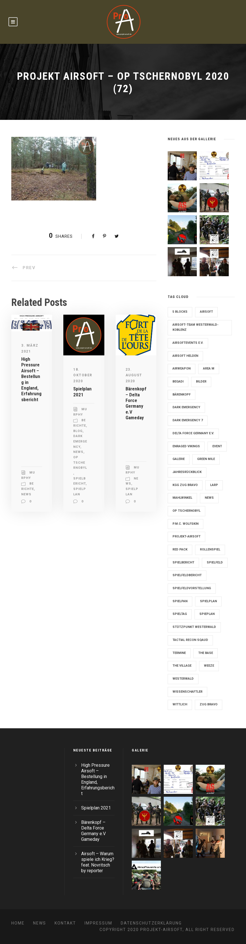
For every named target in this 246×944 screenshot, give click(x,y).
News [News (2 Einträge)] (209, 498)
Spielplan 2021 (82, 391)
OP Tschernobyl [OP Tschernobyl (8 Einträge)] (186, 511)
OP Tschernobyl (80, 462)
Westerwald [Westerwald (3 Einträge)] (183, 679)
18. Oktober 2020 (82, 375)
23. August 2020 (134, 375)
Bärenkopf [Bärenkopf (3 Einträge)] (181, 394)
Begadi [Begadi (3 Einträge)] (178, 381)
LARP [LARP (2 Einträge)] (214, 485)
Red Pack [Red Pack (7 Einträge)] (179, 549)
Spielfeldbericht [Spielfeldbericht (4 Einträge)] (187, 575)
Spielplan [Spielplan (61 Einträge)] (208, 601)
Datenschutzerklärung (151, 923)
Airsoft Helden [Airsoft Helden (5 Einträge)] (185, 356)
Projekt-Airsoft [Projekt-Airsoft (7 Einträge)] (186, 536)
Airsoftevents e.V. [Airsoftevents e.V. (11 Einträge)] (187, 343)
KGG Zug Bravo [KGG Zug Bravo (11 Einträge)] (185, 485)
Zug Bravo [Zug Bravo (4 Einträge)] (208, 704)
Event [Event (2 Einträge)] (217, 446)
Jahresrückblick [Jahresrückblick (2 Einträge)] (187, 472)
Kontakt (65, 923)
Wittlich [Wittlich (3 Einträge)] (179, 704)
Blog (78, 431)
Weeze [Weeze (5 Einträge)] (209, 666)
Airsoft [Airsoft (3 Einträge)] (206, 312)
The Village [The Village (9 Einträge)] (181, 666)
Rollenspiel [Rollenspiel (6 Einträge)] (210, 549)
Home (18, 923)
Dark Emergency (80, 441)
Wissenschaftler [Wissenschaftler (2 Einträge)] (187, 692)
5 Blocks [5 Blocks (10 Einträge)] (179, 312)
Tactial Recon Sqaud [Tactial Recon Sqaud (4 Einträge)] (190, 640)
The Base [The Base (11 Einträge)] (205, 653)
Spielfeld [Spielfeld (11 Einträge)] (215, 562)
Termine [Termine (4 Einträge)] (179, 653)
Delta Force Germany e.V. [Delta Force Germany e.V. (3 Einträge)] (193, 433)
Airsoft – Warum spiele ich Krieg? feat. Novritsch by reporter (97, 862)
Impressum (98, 923)
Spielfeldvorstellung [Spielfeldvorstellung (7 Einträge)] (191, 588)
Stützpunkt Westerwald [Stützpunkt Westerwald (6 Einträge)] (194, 627)
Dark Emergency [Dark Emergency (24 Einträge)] (186, 407)
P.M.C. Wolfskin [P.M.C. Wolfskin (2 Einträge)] (185, 524)
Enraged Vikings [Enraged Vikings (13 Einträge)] (186, 446)
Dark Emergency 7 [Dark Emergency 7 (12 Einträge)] (187, 420)
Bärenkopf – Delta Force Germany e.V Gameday (136, 403)
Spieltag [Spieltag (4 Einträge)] (179, 614)
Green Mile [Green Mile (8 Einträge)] (206, 459)
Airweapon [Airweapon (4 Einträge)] (181, 368)
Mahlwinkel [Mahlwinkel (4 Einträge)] (182, 498)
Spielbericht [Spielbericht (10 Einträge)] (183, 562)
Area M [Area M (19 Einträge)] (208, 368)
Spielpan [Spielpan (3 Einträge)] (179, 601)
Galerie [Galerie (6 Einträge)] (178, 459)
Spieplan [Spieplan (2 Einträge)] (207, 614)
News (26, 494)
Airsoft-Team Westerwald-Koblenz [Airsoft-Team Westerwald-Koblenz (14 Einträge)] (195, 327)
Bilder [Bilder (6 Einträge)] (201, 381)
